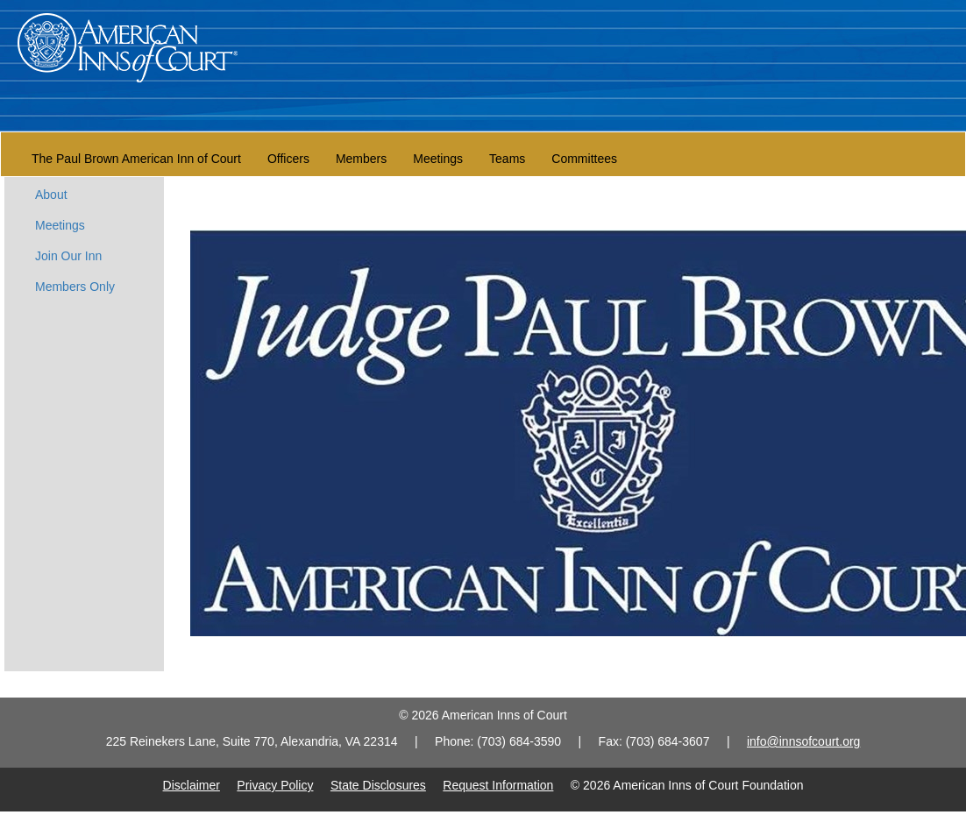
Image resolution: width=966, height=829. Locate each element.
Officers (288, 159)
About (51, 195)
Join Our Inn (68, 256)
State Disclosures (378, 785)
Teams (507, 159)
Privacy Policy (275, 785)
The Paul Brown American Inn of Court (136, 159)
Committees (584, 159)
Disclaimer (191, 785)
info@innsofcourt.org (803, 741)
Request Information (498, 785)
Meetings (438, 159)
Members (361, 159)
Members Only (75, 287)
